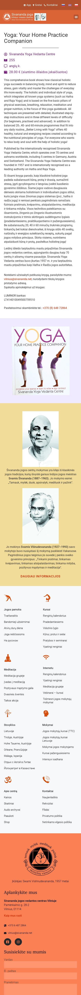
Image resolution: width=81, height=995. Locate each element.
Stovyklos (9, 725)
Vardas (8, 959)
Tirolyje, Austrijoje (13, 737)
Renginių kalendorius (54, 615)
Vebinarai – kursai (53, 692)
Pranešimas (11, 982)
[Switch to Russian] (63, 5)
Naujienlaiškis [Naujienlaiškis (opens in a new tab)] (50, 797)
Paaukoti (9, 815)
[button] (76, 17)
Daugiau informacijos (41, 576)
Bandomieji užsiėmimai (17, 621)
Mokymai (47, 725)
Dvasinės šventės (14, 694)
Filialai (45, 809)
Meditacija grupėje (14, 675)
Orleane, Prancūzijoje (15, 749)
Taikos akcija (11, 700)
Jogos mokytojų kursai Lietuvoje (55, 739)
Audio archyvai (12, 809)
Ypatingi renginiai (52, 646)
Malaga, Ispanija (13, 755)
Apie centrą (10, 791)
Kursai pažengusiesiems (56, 753)
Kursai (46, 609)
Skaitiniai (9, 803)
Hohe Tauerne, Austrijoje (17, 743)
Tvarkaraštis (11, 615)
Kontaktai (47, 791)
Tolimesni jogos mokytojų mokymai (57, 700)
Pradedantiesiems (53, 621)
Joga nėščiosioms (14, 634)
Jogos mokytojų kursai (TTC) (58, 731)
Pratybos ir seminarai (55, 640)
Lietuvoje (9, 731)
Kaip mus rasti (13, 915)
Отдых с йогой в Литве (17, 762)
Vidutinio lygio (50, 628)
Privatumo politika (52, 815)
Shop (7, 822)
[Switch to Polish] (76, 5)
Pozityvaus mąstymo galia (18, 688)
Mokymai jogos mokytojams (58, 747)
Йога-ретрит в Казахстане (19, 768)
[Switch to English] (69, 5)
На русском (11, 640)
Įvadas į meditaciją (14, 682)
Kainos (8, 797)
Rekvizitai (47, 803)
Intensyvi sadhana (52, 759)
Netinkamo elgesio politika (57, 822)
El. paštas (10, 971)
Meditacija (10, 669)
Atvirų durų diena (13, 628)
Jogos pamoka (12, 609)
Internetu (48, 668)
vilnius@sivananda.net (18, 279)
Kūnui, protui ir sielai (54, 634)
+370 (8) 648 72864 (55, 308)
